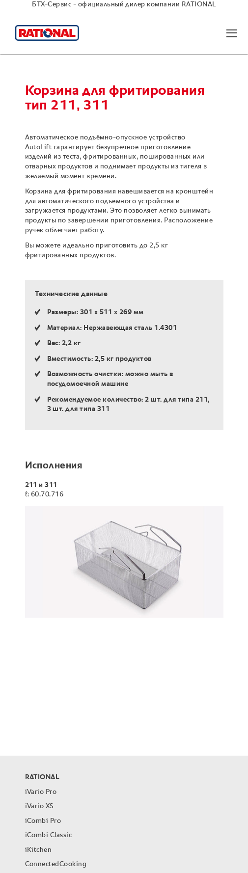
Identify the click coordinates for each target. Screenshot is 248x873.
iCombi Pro (43, 821)
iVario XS (39, 806)
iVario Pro (41, 792)
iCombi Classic (48, 835)
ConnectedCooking (56, 864)
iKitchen (38, 849)
